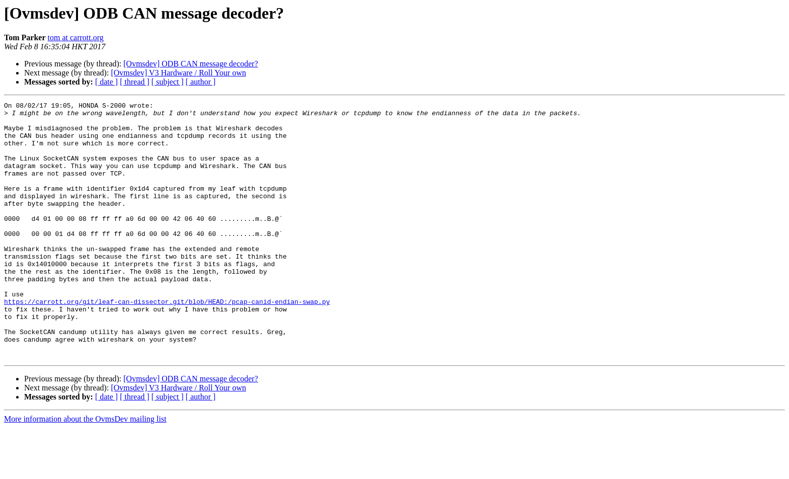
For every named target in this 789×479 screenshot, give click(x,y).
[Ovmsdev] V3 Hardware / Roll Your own (178, 72)
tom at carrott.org (76, 37)
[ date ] (106, 81)
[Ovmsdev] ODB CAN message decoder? (190, 63)
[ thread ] (134, 81)
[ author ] (201, 81)
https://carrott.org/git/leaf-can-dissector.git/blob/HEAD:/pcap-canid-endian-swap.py (167, 342)
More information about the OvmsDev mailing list (85, 470)
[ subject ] (167, 81)
